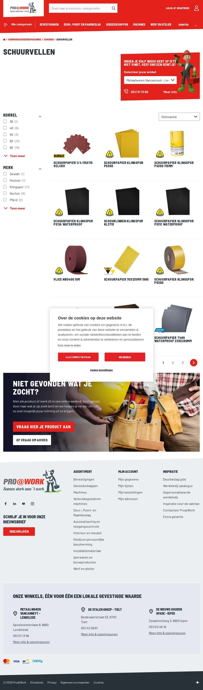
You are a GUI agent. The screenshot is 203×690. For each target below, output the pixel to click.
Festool (18, 180)
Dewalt (17, 174)
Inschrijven (19, 531)
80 (15, 147)
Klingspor (20, 187)
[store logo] (23, 8)
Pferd (17, 200)
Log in (169, 8)
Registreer (183, 8)
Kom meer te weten (69, 345)
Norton (18, 193)
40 (14, 128)
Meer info (170, 92)
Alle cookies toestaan (78, 357)
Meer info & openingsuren (31, 642)
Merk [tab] (8, 167)
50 (14, 134)
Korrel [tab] (10, 115)
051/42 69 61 (89, 628)
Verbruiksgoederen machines (24, 39)
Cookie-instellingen (101, 370)
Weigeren (125, 357)
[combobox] (83, 8)
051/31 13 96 (21, 636)
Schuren (48, 39)
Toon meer (17, 156)
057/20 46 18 (157, 627)
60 (15, 141)
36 (14, 121)
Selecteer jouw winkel (140, 72)
